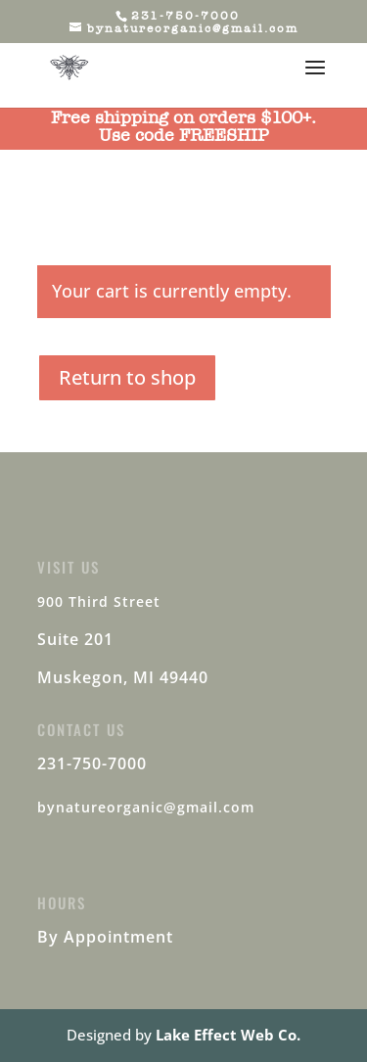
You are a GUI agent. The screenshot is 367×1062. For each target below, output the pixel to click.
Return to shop (127, 377)
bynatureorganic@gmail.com (145, 807)
